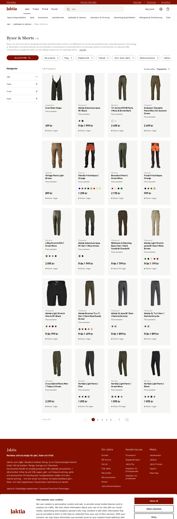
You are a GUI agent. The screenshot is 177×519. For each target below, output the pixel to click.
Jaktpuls (153, 459)
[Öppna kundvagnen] (167, 9)
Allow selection (153, 491)
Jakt (27, 8)
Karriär (104, 464)
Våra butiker (106, 473)
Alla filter (23, 57)
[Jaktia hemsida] (12, 9)
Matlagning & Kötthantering (150, 17)
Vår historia (106, 459)
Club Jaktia (106, 468)
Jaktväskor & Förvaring (100, 17)
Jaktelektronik (58, 17)
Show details (145, 513)
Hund (54, 8)
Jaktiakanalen (155, 455)
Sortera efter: (157, 69)
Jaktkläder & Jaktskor (77, 17)
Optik (32, 17)
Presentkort (165, 2)
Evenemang (151, 2)
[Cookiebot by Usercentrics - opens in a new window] (18, 514)
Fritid (45, 8)
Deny (154, 499)
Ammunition (43, 17)
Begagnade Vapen (133, 459)
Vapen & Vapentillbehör (16, 17)
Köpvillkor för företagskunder (132, 469)
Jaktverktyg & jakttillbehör (125, 17)
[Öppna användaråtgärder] (161, 9)
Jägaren (153, 468)
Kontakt (104, 455)
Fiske (36, 8)
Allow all (154, 482)
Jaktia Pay (130, 464)
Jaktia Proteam (156, 464)
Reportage (137, 2)
